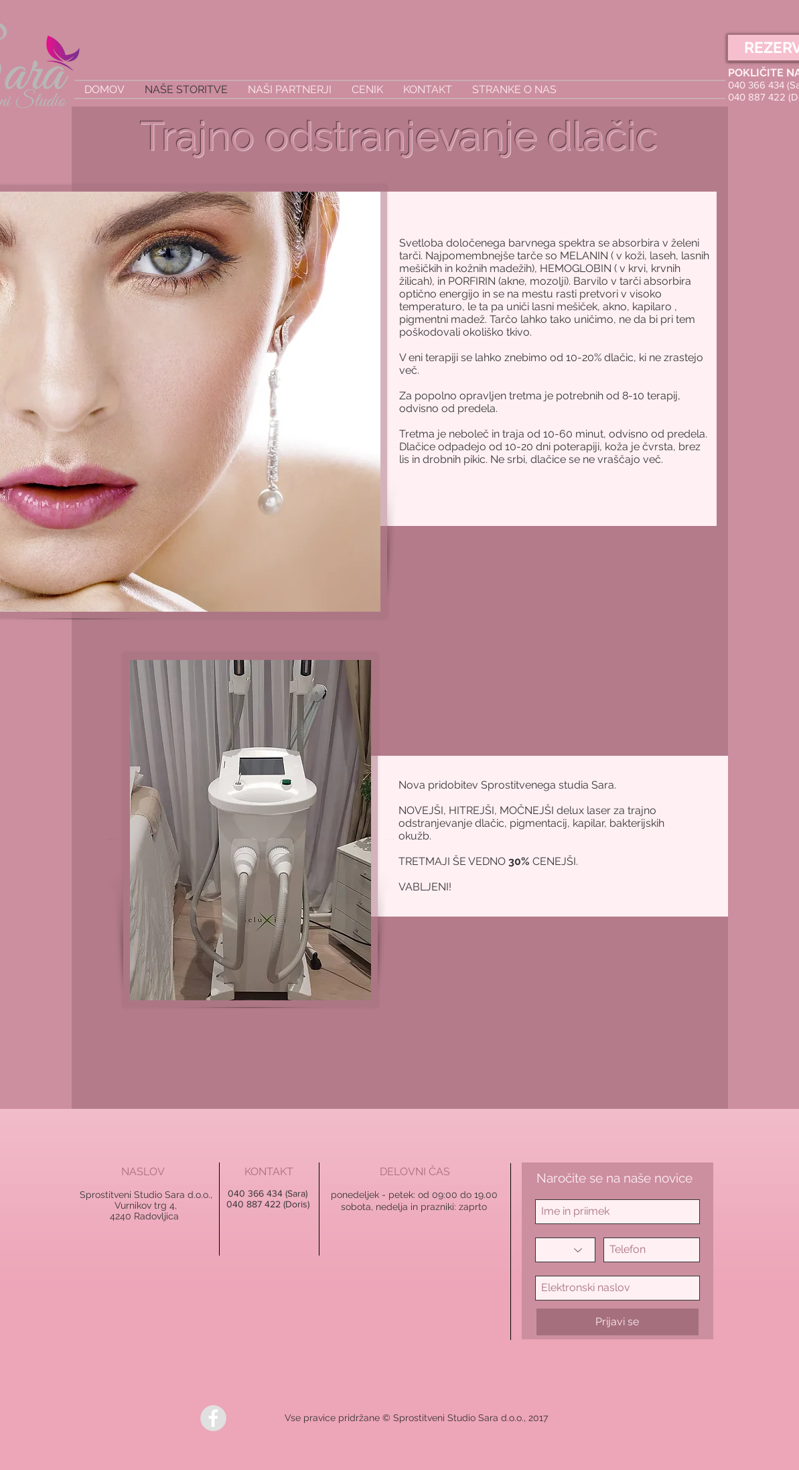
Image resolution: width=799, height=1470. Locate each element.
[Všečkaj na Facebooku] (259, 1418)
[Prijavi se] (617, 1322)
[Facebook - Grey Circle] (213, 1418)
